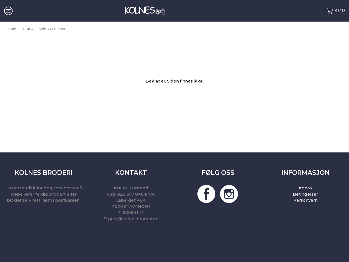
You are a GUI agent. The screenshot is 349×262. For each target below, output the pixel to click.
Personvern (305, 200)
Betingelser (305, 194)
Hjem (12, 29)
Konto (305, 187)
